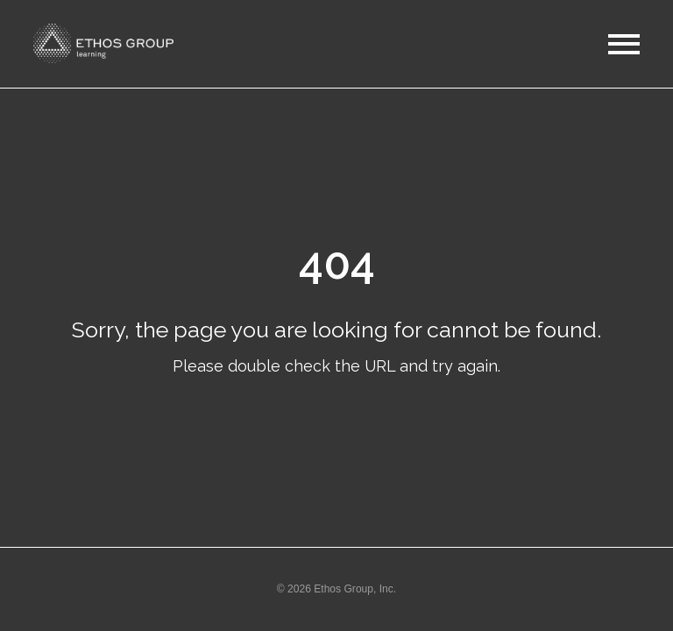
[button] (107, 43)
